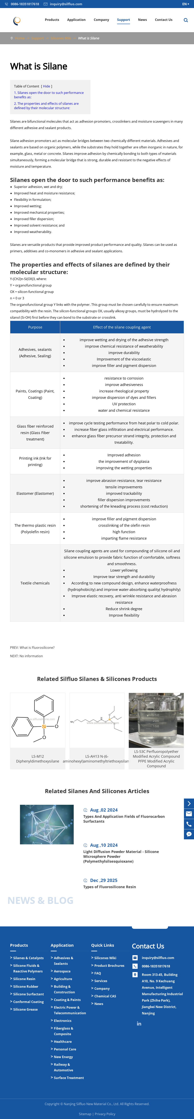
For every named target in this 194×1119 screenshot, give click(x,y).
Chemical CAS (105, 996)
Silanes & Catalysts (28, 958)
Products (52, 19)
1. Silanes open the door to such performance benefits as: (49, 94)
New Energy (63, 1057)
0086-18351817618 (156, 966)
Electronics (62, 1020)
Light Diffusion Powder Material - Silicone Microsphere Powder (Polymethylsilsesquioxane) (121, 860)
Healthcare (63, 1041)
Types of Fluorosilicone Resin (109, 890)
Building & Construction (64, 989)
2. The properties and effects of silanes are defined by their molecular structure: (46, 105)
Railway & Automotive (63, 1067)
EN (184, 4)
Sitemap (85, 1114)
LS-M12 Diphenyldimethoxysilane (37, 762)
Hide (46, 86)
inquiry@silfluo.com (158, 958)
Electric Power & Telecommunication (70, 1010)
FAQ (97, 973)
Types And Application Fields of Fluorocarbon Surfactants (124, 822)
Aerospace (62, 971)
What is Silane (88, 38)
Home (20, 38)
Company (101, 19)
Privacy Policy (105, 1114)
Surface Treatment (69, 1078)
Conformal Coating (28, 1002)
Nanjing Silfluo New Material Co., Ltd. (91, 1104)
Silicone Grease (25, 1009)
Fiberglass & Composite (63, 1031)
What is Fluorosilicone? (37, 647)
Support (123, 19)
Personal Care (65, 1049)
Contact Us (163, 19)
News (142, 19)
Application (76, 19)
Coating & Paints (67, 1000)
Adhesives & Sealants (63, 961)
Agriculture (63, 979)
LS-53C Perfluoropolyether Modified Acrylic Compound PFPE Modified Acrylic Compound (156, 762)
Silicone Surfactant (28, 994)
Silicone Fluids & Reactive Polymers (28, 968)
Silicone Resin (24, 979)
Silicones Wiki (61, 38)
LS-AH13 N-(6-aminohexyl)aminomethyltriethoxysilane (97, 762)
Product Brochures (109, 965)
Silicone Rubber (25, 986)
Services (100, 981)
